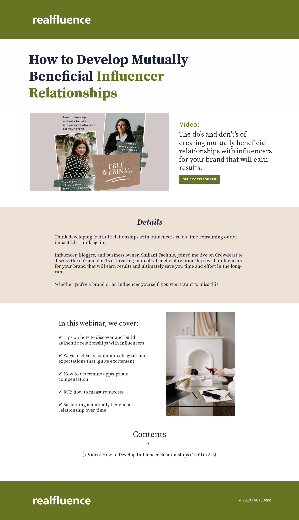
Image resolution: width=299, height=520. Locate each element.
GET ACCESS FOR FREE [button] (200, 179)
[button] (200, 178)
